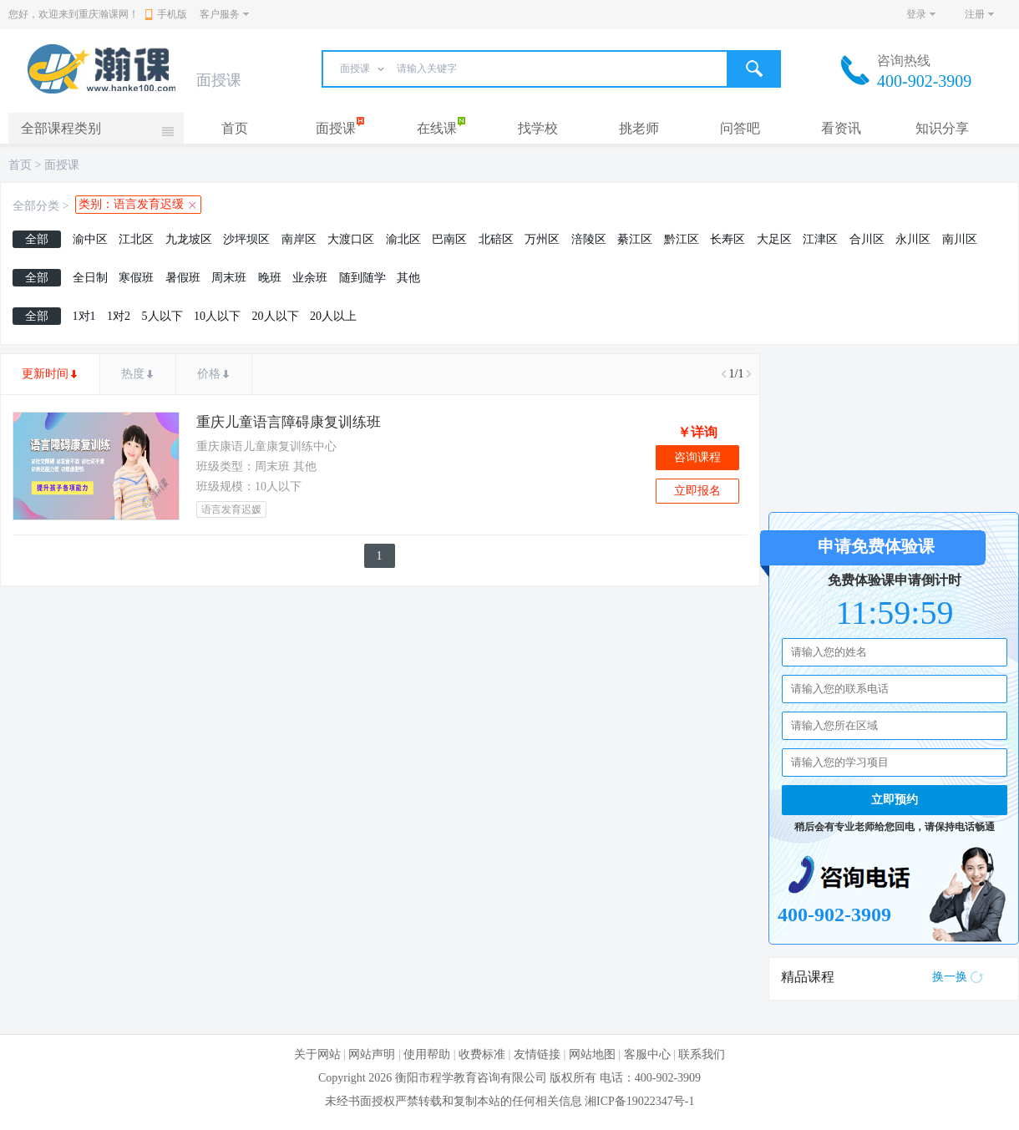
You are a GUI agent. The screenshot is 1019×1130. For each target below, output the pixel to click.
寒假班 (136, 277)
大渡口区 (350, 239)
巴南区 (449, 239)
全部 (36, 239)
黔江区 (681, 239)
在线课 (437, 128)
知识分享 (942, 128)
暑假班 (182, 277)
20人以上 (333, 316)
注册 (975, 14)
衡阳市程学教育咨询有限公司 (471, 1078)
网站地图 (592, 1054)
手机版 (166, 14)
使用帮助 (426, 1054)
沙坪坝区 (246, 239)
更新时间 (45, 373)
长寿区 (727, 239)
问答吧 (740, 128)
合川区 (867, 239)
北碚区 (496, 239)
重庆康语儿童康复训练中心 (266, 446)
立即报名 (697, 490)
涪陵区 (588, 239)
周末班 (228, 277)
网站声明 (371, 1054)
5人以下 (162, 316)
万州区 (542, 239)
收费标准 (482, 1054)
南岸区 (299, 239)
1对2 (118, 316)
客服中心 (647, 1054)
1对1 (84, 316)
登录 (916, 14)
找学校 (538, 128)
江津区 (820, 239)
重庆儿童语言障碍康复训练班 (288, 422)
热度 (132, 373)
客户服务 (220, 14)
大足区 (774, 239)
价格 (209, 373)
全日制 (90, 277)
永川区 (912, 239)
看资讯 (841, 128)
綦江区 (634, 239)
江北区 (136, 239)
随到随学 (362, 277)
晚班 (269, 277)
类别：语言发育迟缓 (131, 204)
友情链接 (537, 1054)
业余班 (309, 277)
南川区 (959, 239)
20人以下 (275, 316)
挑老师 (639, 128)
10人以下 (217, 316)
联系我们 (701, 1054)
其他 (408, 277)
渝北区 (403, 239)
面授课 (336, 128)
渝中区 (90, 239)
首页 (234, 128)
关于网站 (317, 1054)
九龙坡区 (188, 239)
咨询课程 (697, 457)
